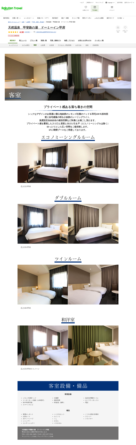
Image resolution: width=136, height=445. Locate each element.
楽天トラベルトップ (14, 22)
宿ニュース (23, 40)
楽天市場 (119, 2)
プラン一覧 (33, 40)
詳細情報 (96, 45)
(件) (28, 32)
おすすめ (78, 45)
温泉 (87, 45)
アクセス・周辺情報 (64, 45)
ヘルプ (82, 2)
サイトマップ (99, 2)
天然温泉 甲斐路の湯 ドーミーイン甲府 (36, 27)
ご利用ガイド (90, 2)
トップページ (13, 45)
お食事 (43, 45)
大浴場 (51, 45)
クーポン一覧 (99, 40)
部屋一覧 (44, 40)
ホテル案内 (25, 45)
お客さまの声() (84, 40)
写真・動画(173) (55, 40)
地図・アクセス (69, 40)
